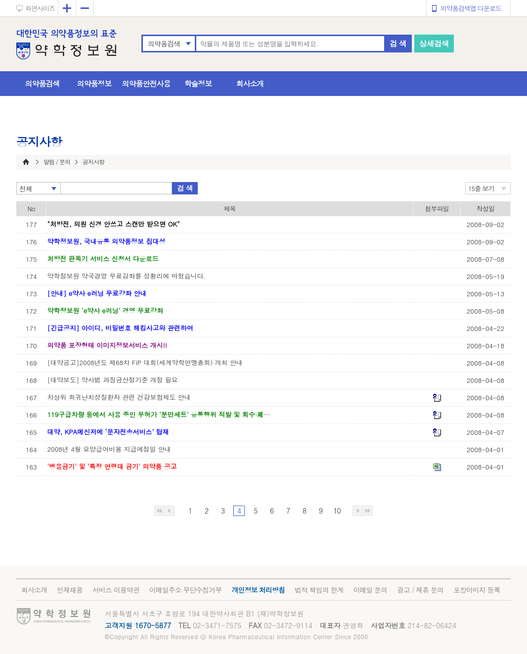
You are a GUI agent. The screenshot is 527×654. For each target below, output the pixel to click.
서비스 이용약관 (115, 590)
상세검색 (434, 43)
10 (336, 510)
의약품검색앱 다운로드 (470, 8)
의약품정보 (94, 83)
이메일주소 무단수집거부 (185, 590)
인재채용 (70, 590)
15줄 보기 (481, 188)
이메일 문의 (370, 590)
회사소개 (250, 83)
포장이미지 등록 (476, 590)
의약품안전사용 (146, 83)
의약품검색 (164, 43)
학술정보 (198, 83)
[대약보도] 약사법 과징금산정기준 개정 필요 (112, 379)
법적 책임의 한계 (319, 590)
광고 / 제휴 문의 (420, 590)
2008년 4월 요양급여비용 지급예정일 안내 (109, 449)
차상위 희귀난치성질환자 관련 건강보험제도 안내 (119, 397)
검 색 (398, 43)
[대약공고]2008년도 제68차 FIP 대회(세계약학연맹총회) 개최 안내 (145, 362)
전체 (25, 188)
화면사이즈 (40, 8)
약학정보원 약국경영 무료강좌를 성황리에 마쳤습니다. (126, 276)
